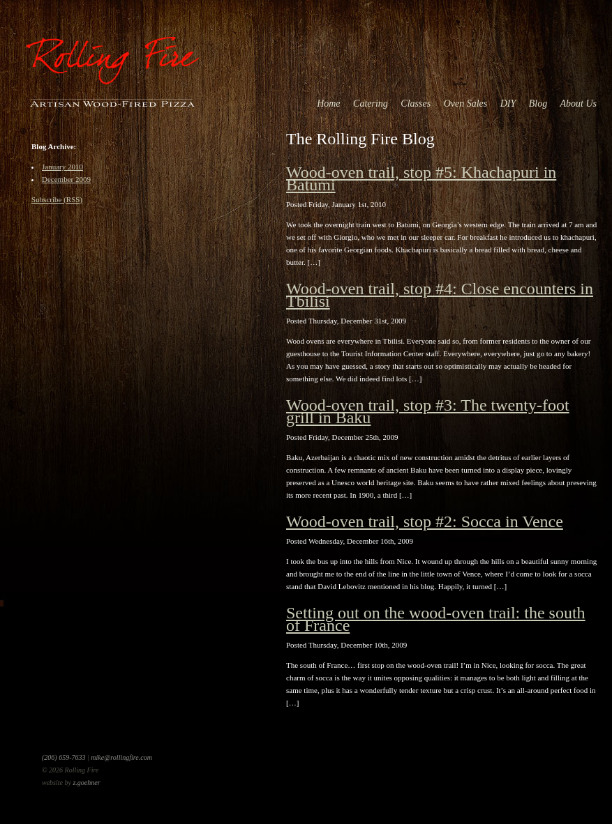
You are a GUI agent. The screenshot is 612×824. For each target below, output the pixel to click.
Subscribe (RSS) (56, 199)
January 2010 (62, 166)
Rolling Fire (111, 56)
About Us (578, 103)
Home (328, 103)
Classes (416, 103)
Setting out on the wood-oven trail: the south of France (435, 619)
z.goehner (86, 782)
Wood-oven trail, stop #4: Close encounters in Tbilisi (439, 295)
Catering (370, 103)
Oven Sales (466, 103)
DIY (508, 103)
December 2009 (66, 179)
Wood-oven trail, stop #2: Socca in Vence (424, 521)
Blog (538, 103)
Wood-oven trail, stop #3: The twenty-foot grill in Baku (427, 411)
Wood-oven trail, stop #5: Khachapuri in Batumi (421, 178)
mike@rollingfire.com (121, 757)
